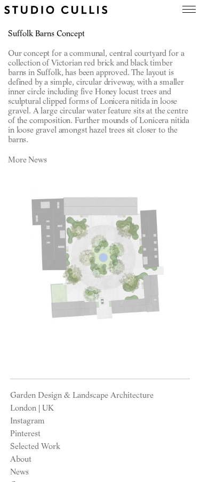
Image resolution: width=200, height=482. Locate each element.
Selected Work (35, 446)
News (19, 472)
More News (27, 160)
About (20, 459)
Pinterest (25, 433)
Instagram (27, 421)
